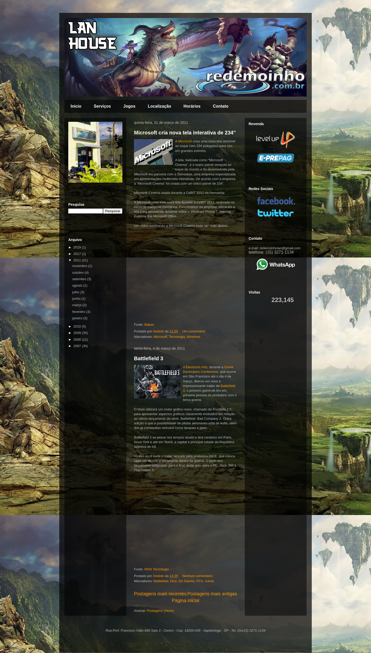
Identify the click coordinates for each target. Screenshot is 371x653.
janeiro (77, 318)
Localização (159, 106)
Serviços (102, 106)
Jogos (129, 106)
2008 (77, 339)
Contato (220, 106)
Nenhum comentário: (198, 576)
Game (209, 581)
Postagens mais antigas (212, 593)
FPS (200, 581)
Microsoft (185, 141)
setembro (79, 279)
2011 (77, 260)
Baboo (149, 324)
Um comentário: (194, 331)
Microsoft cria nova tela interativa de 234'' (185, 132)
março (77, 305)
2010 (77, 326)
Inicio (76, 106)
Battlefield (161, 581)
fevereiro (79, 312)
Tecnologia (177, 337)
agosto (77, 285)
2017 (77, 254)
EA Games (187, 581)
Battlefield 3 (148, 358)
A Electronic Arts (195, 367)
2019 (77, 247)
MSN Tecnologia (156, 569)
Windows (193, 337)
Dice (173, 581)
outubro (78, 272)
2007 (77, 346)
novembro (80, 266)
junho (76, 298)
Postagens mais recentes (160, 593)
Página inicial (185, 600)
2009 (77, 333)
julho (76, 292)
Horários (191, 106)
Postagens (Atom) (160, 611)
